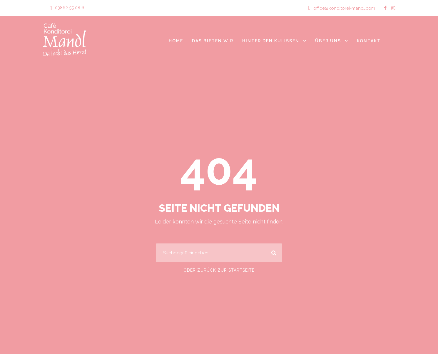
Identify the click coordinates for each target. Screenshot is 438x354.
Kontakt (369, 40)
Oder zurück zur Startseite (219, 270)
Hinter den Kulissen (269, 40)
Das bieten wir (210, 40)
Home (173, 40)
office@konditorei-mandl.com (346, 8)
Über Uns (328, 40)
